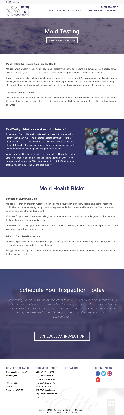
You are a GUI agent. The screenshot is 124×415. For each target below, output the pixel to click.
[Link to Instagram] (14, 2)
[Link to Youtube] (17, 2)
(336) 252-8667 (109, 6)
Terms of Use (61, 413)
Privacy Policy (72, 413)
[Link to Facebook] (6, 2)
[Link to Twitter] (10, 2)
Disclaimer (51, 413)
